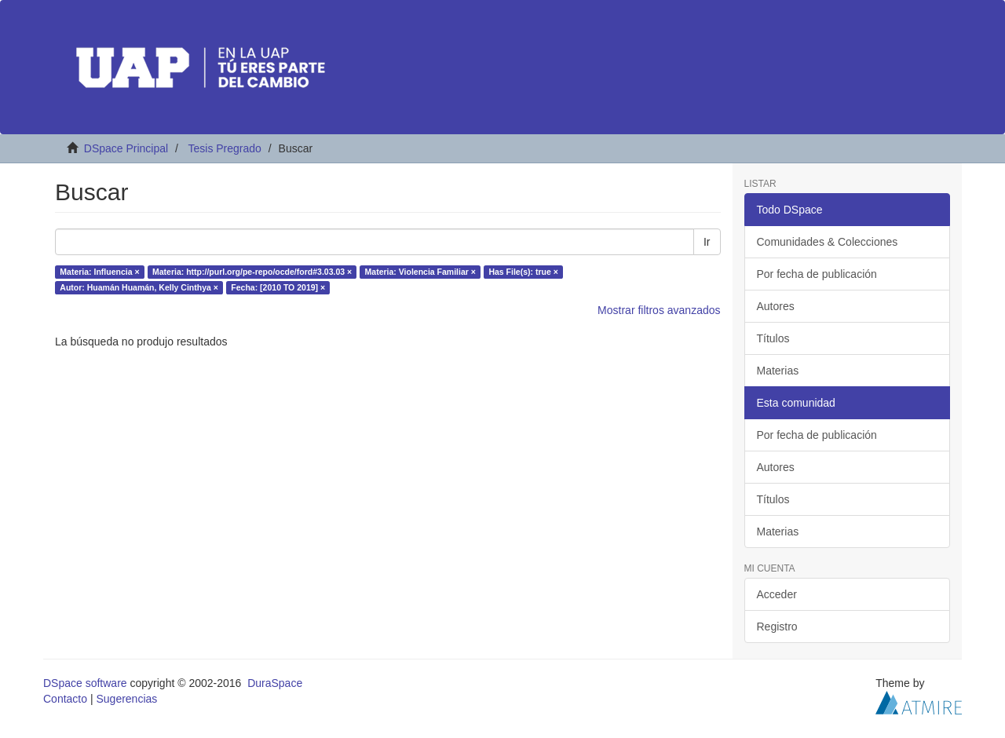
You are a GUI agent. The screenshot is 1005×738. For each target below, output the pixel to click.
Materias (778, 370)
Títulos (773, 338)
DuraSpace (274, 683)
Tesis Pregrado (224, 148)
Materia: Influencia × (99, 271)
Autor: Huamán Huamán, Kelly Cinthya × (139, 287)
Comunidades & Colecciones (827, 242)
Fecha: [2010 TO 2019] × (278, 287)
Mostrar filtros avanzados (659, 310)
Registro (777, 626)
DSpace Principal (126, 148)
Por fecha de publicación (817, 274)
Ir (707, 242)
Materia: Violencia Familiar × (420, 271)
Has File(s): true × (522, 271)
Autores (776, 306)
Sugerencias (126, 698)
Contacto (65, 698)
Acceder (777, 594)
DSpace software (85, 683)
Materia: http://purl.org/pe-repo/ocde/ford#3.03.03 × (252, 271)
